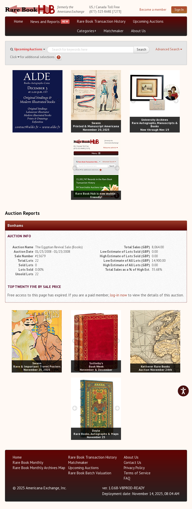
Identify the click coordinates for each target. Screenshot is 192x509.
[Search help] (59, 57)
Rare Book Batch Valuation (89, 473)
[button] (169, 49)
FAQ (127, 478)
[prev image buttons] (16, 100)
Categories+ (86, 30)
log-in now (118, 295)
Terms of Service (137, 473)
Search (141, 49)
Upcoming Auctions (148, 21)
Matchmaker (114, 30)
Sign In (179, 9)
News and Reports (45, 21)
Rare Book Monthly (28, 462)
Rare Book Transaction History (101, 21)
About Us (138, 30)
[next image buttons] (58, 100)
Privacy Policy (134, 467)
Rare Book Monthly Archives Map (39, 467)
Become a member (153, 9)
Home (18, 21)
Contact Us (132, 462)
